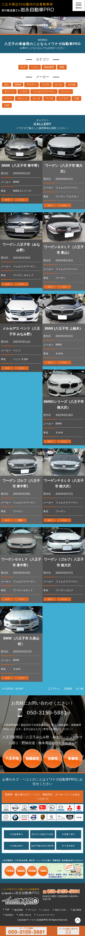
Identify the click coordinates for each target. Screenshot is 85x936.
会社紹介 (9, 915)
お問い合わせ (25, 915)
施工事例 (77, 910)
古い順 (79, 688)
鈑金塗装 (19, 910)
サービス (32, 910)
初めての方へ (61, 910)
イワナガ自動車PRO (38, 920)
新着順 (68, 688)
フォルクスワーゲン (45, 915)
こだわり (45, 910)
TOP (7, 909)
